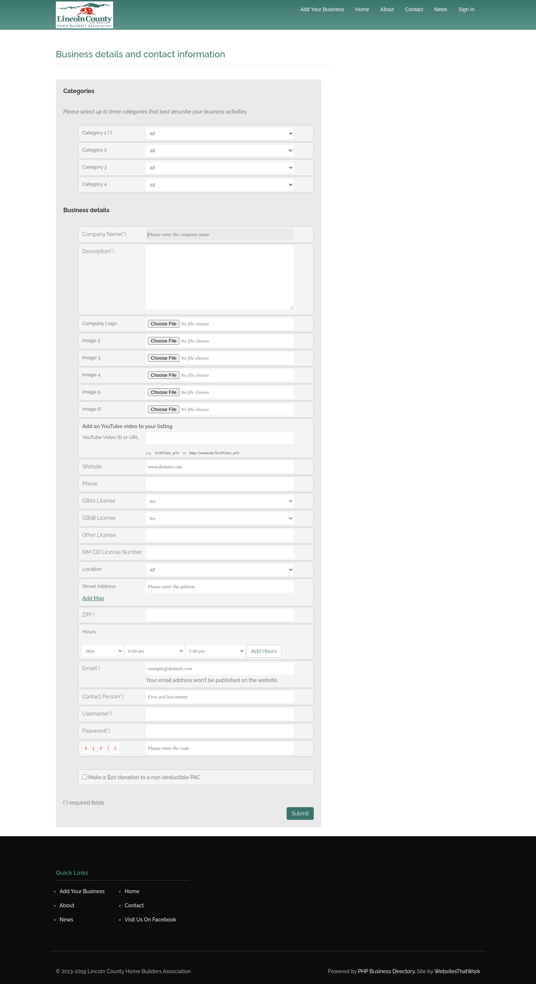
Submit (300, 813)
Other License (99, 535)
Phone (90, 484)
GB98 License (99, 518)
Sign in (466, 9)
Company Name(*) (104, 234)
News (440, 9)
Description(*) (98, 251)
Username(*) (97, 714)
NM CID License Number (112, 552)
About (387, 9)
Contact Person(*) (103, 697)
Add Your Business (322, 9)
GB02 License (98, 501)
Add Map (93, 598)
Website (92, 466)
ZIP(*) (88, 615)
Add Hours (264, 651)
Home (362, 9)
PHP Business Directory (386, 971)
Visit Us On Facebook (150, 920)
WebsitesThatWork (457, 971)
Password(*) (96, 731)
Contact (414, 9)
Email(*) (91, 668)
